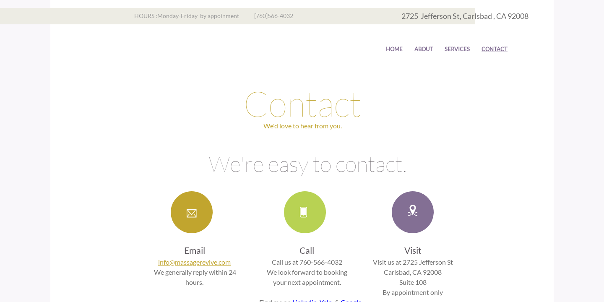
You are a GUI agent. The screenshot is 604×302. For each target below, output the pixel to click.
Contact (495, 49)
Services (457, 49)
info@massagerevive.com (194, 262)
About (423, 49)
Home (394, 49)
